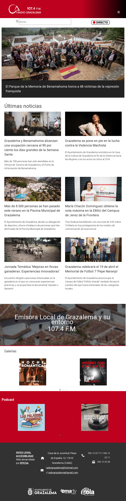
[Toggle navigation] (118, 9)
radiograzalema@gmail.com (63, 475)
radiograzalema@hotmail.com (62, 470)
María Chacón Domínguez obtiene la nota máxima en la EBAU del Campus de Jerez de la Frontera (92, 210)
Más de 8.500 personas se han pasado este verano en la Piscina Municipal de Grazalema (32, 210)
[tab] (60, 389)
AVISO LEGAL (23, 455)
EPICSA (24, 465)
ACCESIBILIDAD (24, 458)
